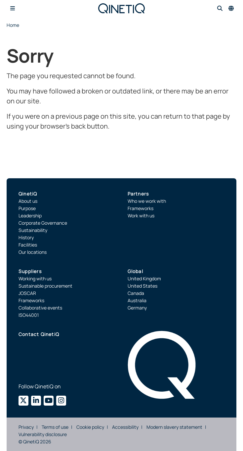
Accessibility (125, 427)
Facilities (28, 245)
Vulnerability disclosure (43, 434)
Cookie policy (90, 427)
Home (13, 25)
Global (135, 271)
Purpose (27, 208)
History (26, 237)
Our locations (33, 252)
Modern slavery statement (174, 427)
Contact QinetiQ (39, 334)
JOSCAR (27, 293)
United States (142, 286)
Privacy (26, 427)
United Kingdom (144, 278)
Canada (136, 293)
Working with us (35, 278)
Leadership (30, 215)
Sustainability (33, 230)
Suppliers (30, 271)
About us (28, 201)
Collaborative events (40, 308)
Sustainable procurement (45, 286)
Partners (138, 194)
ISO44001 (29, 315)
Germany (137, 308)
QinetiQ (28, 194)
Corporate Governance (43, 223)
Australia (137, 300)
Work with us (141, 215)
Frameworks (140, 208)
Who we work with (147, 201)
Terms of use (55, 427)
